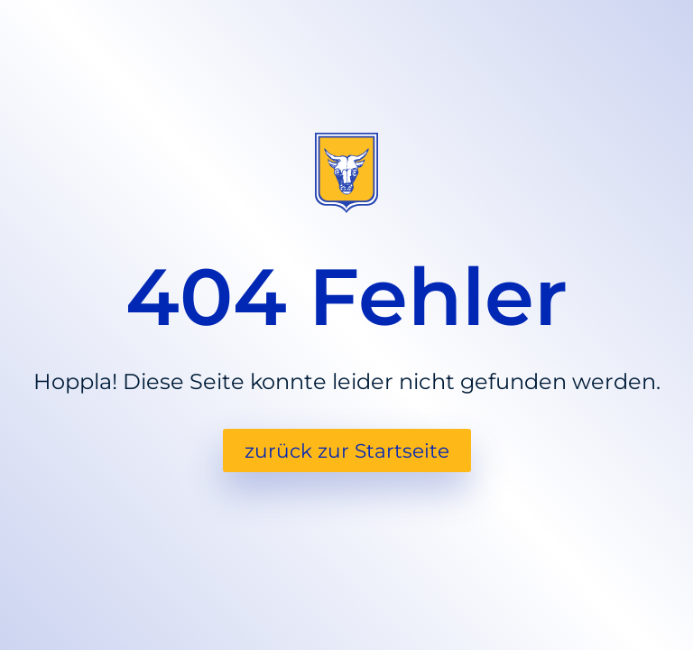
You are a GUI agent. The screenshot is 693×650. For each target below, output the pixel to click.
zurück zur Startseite (347, 450)
